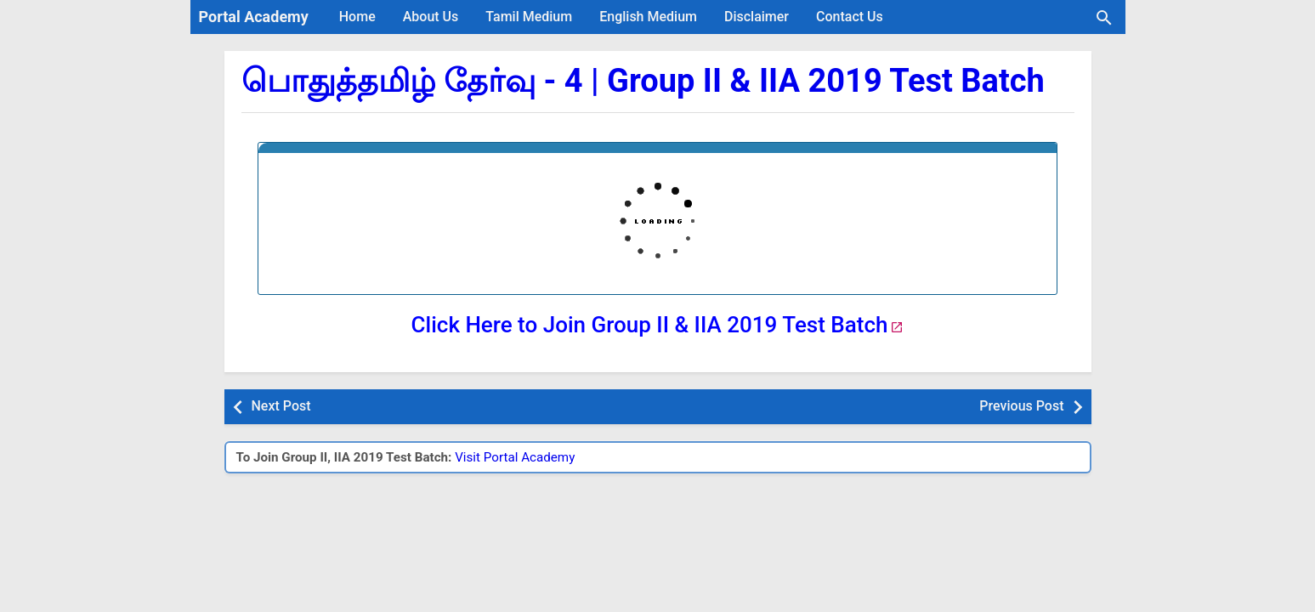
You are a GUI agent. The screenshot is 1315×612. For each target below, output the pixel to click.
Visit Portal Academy (515, 457)
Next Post (281, 406)
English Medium (648, 16)
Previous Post (1021, 406)
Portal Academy (254, 17)
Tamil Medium (528, 16)
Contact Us (849, 16)
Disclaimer (756, 16)
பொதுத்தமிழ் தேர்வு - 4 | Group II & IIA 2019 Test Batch (643, 80)
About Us (431, 16)
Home (357, 16)
